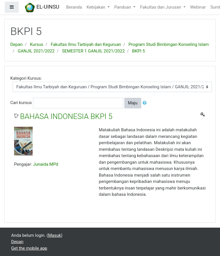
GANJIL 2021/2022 (36, 51)
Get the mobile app (29, 248)
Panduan (123, 7)
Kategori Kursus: (26, 78)
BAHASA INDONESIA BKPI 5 (66, 116)
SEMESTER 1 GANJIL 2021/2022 (93, 51)
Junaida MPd (45, 164)
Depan (16, 44)
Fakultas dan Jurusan (161, 7)
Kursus (36, 44)
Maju (133, 102)
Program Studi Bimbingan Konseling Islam (169, 44)
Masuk (54, 235)
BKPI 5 (138, 51)
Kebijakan (96, 7)
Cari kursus (21, 102)
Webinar (198, 7)
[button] (146, 103)
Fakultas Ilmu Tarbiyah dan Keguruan (86, 44)
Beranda (74, 7)
